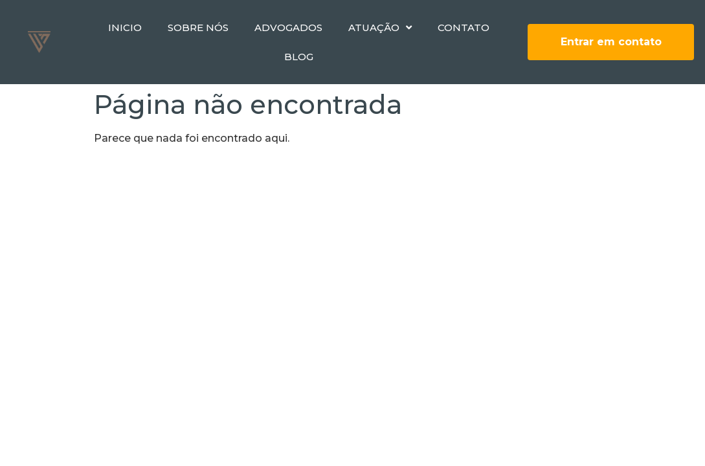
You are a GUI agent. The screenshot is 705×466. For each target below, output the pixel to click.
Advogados (288, 27)
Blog (298, 56)
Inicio (125, 27)
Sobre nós (198, 27)
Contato (463, 27)
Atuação (380, 27)
